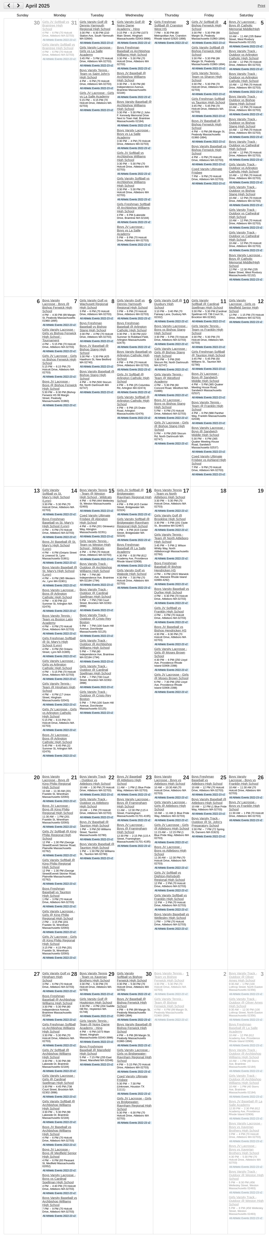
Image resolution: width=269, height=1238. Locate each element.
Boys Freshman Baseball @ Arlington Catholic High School (131, 326)
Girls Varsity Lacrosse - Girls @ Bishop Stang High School (170, 352)
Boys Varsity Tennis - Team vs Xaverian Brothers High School (95, 976)
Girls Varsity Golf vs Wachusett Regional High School (94, 304)
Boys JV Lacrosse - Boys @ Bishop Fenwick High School (59, 385)
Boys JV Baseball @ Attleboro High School (129, 780)
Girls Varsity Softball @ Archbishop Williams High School (58, 1104)
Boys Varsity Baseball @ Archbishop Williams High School (134, 105)
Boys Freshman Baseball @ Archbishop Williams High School (58, 999)
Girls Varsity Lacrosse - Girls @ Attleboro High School (170, 805)
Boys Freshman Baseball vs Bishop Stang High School (93, 326)
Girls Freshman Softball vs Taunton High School (208, 100)
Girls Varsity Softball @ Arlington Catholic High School (133, 400)
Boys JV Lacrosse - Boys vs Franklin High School (244, 805)
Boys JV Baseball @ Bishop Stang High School (94, 349)
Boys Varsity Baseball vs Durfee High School (171, 590)
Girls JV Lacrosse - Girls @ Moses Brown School (171, 676)
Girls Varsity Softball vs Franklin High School (170, 897)
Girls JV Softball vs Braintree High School (55, 25)
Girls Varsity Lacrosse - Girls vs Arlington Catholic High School (58, 664)
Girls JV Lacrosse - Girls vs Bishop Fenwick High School (59, 359)
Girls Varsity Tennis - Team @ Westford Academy (168, 378)
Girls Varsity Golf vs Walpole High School (131, 572)
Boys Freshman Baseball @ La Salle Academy (131, 548)
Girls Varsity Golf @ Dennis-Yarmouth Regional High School (95, 25)
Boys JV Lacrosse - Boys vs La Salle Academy (130, 230)
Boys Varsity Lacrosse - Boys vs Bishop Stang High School (170, 329)
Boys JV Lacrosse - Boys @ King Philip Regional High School (57, 809)
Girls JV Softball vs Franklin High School (169, 609)
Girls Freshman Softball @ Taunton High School (208, 353)
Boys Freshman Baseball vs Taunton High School (56, 892)
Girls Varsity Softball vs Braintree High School (58, 46)
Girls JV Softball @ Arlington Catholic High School (133, 378)
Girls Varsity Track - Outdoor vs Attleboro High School (94, 802)
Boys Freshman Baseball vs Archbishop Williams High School (133, 51)
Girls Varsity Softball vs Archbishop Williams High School (133, 182)
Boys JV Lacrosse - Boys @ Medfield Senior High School (59, 1153)
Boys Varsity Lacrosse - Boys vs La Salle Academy (133, 133)
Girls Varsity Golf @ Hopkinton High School (96, 1000)
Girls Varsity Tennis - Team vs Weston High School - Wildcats (95, 544)
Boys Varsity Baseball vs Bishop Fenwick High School (209, 149)
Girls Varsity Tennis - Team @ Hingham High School (58, 687)
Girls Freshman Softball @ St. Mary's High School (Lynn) (59, 641)
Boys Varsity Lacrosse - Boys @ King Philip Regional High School (56, 782)
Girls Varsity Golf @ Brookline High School (170, 517)
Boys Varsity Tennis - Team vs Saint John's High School (95, 73)
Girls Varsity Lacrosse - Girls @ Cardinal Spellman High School (58, 1079)
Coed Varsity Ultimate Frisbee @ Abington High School (95, 519)
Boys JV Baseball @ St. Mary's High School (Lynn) (59, 545)
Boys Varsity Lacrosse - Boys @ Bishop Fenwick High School (57, 306)
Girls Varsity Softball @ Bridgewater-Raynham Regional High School (133, 522)
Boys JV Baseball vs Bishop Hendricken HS (170, 628)
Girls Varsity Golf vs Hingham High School (56, 976)
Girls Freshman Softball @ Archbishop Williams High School (133, 207)
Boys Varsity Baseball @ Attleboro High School (209, 801)
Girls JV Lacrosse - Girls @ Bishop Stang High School (171, 426)
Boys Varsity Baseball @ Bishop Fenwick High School (134, 1028)
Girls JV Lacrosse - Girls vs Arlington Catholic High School (59, 712)
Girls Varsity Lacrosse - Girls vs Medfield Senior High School (243, 306)
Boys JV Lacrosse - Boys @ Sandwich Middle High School (205, 377)
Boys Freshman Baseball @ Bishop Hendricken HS (167, 566)
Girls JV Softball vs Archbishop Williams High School (131, 156)
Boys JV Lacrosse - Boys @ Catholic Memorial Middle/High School (244, 27)
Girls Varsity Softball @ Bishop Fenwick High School (208, 51)
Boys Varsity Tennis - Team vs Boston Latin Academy (57, 619)
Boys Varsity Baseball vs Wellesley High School (171, 916)
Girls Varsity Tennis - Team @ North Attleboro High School (171, 538)
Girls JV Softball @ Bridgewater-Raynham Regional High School (134, 495)
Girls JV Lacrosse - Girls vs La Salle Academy (97, 94)
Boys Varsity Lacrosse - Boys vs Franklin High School (243, 780)
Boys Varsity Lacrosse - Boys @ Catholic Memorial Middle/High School (245, 260)
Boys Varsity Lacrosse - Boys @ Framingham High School (133, 802)
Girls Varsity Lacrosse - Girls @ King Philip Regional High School (58, 914)
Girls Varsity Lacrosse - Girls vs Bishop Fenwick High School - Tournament (59, 335)
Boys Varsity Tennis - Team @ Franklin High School (207, 405)
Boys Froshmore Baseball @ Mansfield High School (95, 1050)
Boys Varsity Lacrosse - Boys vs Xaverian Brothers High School (245, 1127)
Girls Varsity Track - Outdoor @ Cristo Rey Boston (95, 695)
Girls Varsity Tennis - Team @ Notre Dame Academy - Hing (95, 1024)
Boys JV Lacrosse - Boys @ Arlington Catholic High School (57, 738)
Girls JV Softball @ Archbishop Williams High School (56, 1053)
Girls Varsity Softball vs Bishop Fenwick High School (132, 976)
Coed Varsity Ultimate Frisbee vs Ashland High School (209, 460)
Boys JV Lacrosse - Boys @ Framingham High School (132, 828)
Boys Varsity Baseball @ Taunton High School (97, 845)
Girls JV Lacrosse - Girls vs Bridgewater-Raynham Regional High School (134, 1104)
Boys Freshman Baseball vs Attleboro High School (207, 780)
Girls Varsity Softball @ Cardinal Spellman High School (207, 304)
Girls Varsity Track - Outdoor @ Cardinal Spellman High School (95, 669)
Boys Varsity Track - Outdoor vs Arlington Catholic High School (243, 54)
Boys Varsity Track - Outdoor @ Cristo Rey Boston (95, 618)
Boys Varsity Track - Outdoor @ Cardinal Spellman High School (95, 593)
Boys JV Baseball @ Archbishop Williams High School (131, 76)
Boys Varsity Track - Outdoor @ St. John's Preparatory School (207, 822)
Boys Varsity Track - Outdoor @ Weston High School (246, 1175)
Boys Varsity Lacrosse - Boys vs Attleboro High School (169, 780)
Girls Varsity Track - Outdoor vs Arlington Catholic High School (243, 168)
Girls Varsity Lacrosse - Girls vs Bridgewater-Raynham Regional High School (134, 1055)
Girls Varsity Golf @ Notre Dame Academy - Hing (131, 25)
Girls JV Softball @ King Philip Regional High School (59, 835)
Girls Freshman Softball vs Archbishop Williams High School (59, 1028)
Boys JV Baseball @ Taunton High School (94, 823)
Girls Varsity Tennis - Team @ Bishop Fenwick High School (169, 1002)
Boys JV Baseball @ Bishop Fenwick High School (207, 124)
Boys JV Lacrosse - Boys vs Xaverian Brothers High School (244, 1149)
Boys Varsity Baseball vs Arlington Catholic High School (134, 355)
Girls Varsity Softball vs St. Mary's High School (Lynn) (56, 495)
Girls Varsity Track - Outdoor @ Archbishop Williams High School (96, 644)
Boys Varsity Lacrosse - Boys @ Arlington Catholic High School (58, 593)
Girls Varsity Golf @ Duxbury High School (168, 304)
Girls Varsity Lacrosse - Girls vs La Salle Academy (96, 51)
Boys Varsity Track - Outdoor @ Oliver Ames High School (243, 976)
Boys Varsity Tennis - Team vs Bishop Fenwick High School (169, 976)
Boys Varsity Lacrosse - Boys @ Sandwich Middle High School (208, 431)
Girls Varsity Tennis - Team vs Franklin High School (207, 329)
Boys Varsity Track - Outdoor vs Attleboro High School (95, 780)
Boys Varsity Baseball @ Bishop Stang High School (97, 375)
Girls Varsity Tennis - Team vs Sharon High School (207, 76)
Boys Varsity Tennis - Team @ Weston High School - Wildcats (96, 493)
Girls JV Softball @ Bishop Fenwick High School (207, 25)
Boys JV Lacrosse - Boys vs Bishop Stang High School (169, 403)
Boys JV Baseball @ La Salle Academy (245, 1103)
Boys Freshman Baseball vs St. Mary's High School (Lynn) (58, 522)
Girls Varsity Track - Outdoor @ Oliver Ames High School (246, 1002)
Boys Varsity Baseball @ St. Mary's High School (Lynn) (59, 570)
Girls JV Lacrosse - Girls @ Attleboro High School (171, 826)
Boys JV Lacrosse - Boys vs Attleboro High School (170, 850)
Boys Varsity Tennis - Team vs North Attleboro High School (169, 493)
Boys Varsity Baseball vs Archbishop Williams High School (59, 1201)
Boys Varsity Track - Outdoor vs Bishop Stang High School (243, 100)
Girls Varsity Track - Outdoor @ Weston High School (246, 1200)
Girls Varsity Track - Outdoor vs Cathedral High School (244, 213)
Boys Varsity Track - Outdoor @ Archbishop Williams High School (96, 567)
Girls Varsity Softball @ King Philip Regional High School (58, 863)
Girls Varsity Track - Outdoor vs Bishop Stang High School (242, 190)
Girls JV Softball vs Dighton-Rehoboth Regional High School (169, 876)
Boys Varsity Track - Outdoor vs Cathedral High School (244, 145)
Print (261, 6)
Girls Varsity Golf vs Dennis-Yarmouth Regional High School (132, 304)
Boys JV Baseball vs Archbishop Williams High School (56, 1130)
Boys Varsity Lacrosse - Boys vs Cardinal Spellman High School (58, 1178)
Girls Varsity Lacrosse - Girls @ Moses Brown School (170, 652)
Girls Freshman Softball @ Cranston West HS (168, 25)
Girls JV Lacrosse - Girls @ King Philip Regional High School (59, 940)
